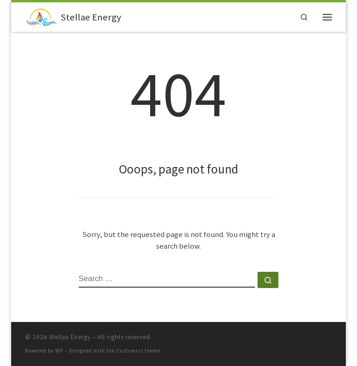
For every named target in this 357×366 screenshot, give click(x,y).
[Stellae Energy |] (41, 16)
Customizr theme (138, 350)
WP (59, 350)
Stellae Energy (70, 337)
